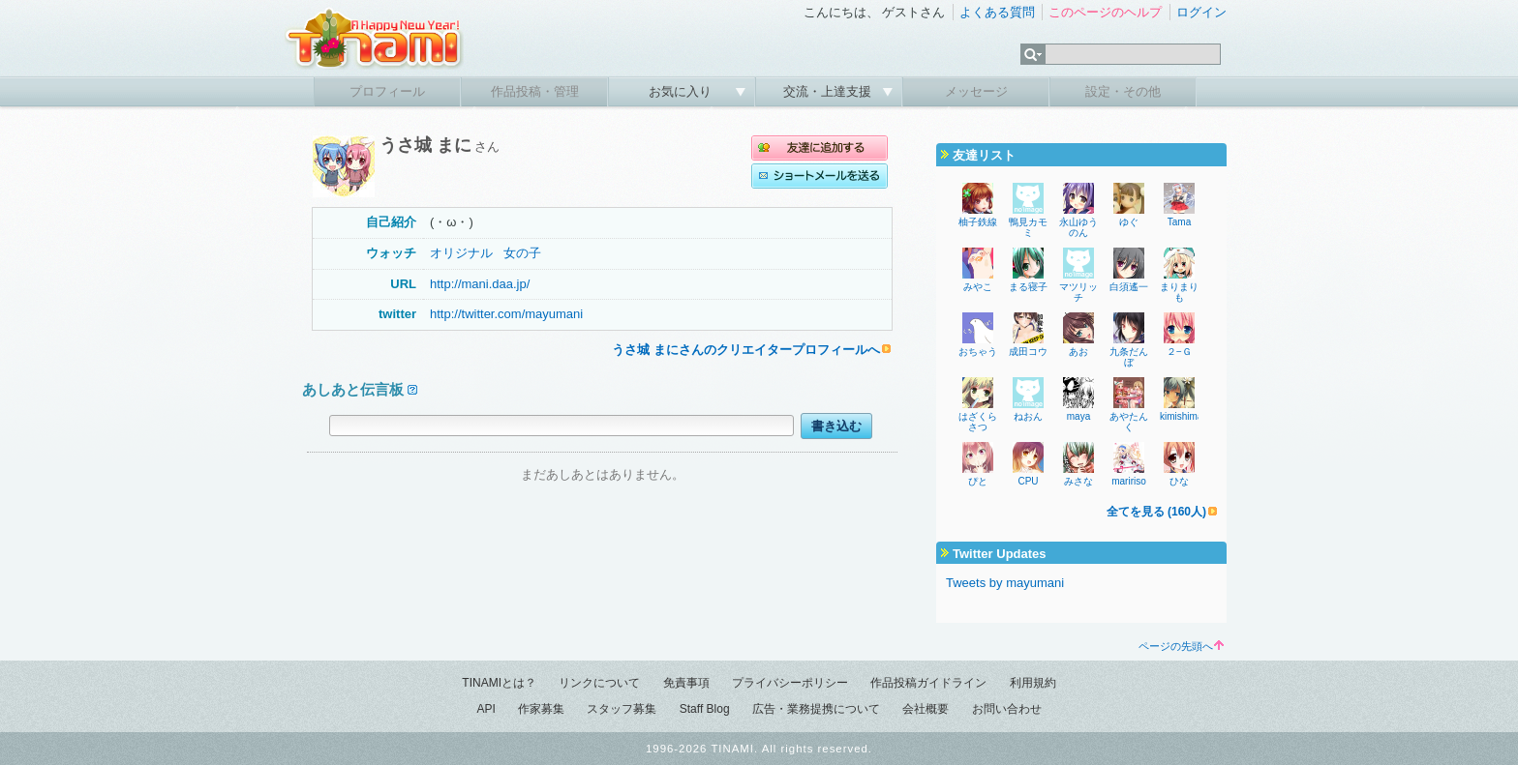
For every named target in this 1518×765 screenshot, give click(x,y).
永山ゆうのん (1078, 227)
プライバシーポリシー (790, 683)
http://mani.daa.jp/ (480, 284)
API (485, 709)
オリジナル (461, 253)
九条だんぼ (1128, 357)
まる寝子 (1028, 286)
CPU (1027, 481)
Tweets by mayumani (1005, 582)
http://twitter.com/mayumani (506, 314)
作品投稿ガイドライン (928, 683)
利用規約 (1033, 683)
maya (1078, 416)
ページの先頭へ (1181, 646)
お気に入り (682, 91)
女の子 (522, 253)
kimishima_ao (1189, 416)
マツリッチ (1078, 292)
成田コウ (1028, 351)
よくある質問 (997, 12)
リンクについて (599, 683)
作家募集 (541, 709)
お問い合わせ (1007, 709)
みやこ (977, 286)
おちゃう (977, 351)
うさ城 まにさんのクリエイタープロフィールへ (746, 349)
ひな (1179, 481)
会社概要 (925, 709)
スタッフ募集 (621, 709)
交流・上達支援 (829, 91)
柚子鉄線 (977, 222)
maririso (1128, 481)
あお (1078, 351)
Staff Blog (705, 709)
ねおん (1028, 416)
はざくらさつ (977, 421)
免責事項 (686, 683)
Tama (1179, 222)
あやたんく (1128, 421)
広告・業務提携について (816, 709)
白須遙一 (1128, 286)
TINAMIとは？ (499, 683)
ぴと (977, 481)
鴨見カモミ (1028, 227)
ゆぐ (1128, 222)
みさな (1078, 481)
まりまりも (1179, 292)
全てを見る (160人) (1156, 511)
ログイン (1201, 12)
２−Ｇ (1179, 351)
